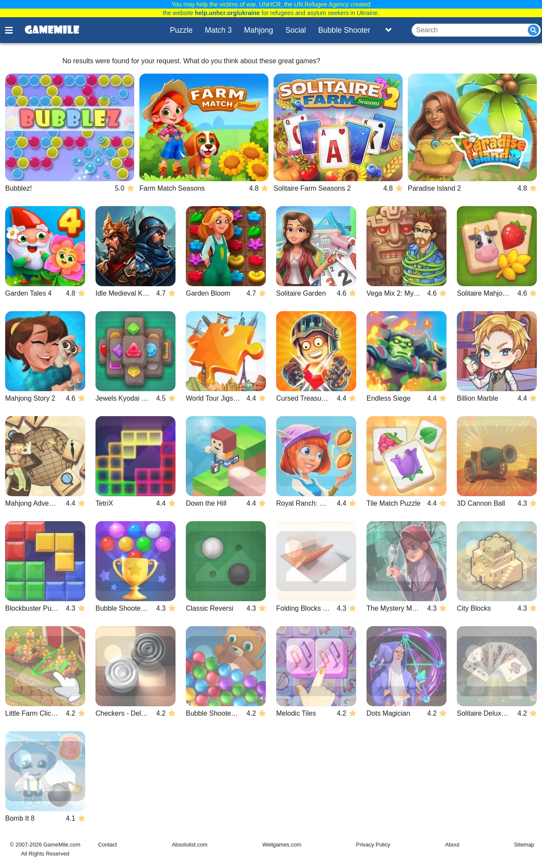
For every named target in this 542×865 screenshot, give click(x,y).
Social (295, 30)
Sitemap (524, 844)
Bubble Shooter (344, 30)
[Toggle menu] (13, 30)
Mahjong (258, 30)
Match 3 (218, 30)
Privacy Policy (373, 844)
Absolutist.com (189, 844)
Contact (107, 844)
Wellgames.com (282, 844)
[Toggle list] (388, 30)
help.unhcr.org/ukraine (227, 12)
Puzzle (181, 30)
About (452, 844)
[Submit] (533, 30)
